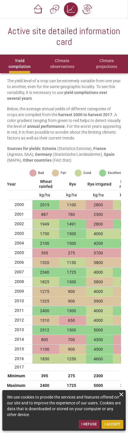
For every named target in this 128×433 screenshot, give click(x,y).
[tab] (19, 64)
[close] (121, 394)
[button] (38, 9)
